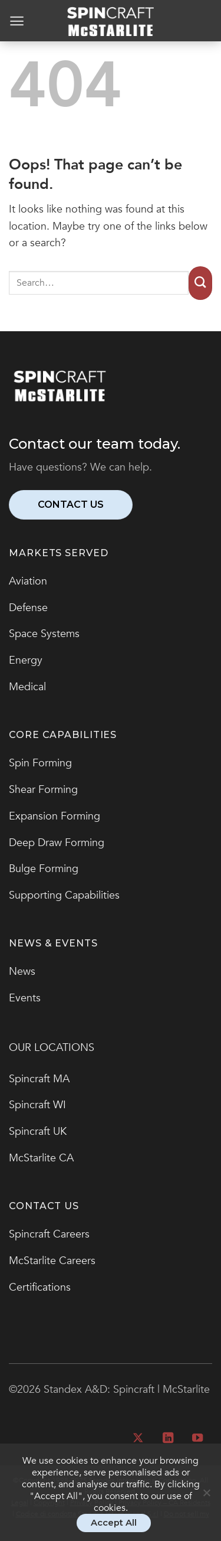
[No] (206, 1498)
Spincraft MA (39, 1079)
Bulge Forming (43, 868)
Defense (28, 607)
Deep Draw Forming (56, 842)
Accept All (114, 1522)
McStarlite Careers (52, 1260)
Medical (27, 687)
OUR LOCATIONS (51, 1047)
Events (25, 998)
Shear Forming (43, 789)
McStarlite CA (41, 1158)
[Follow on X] (138, 1438)
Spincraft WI (37, 1105)
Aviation (28, 581)
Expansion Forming (54, 816)
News (22, 971)
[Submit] (200, 283)
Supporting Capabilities (64, 895)
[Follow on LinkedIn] (167, 1438)
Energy (25, 660)
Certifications (40, 1287)
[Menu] (17, 21)
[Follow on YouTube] (197, 1438)
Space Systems (44, 633)
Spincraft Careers (49, 1234)
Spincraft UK (38, 1131)
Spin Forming (40, 763)
